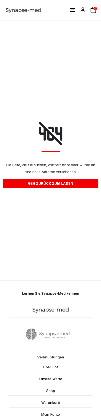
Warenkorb (50, 402)
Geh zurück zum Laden (50, 183)
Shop (50, 391)
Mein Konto (50, 414)
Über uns (50, 367)
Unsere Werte (50, 379)
